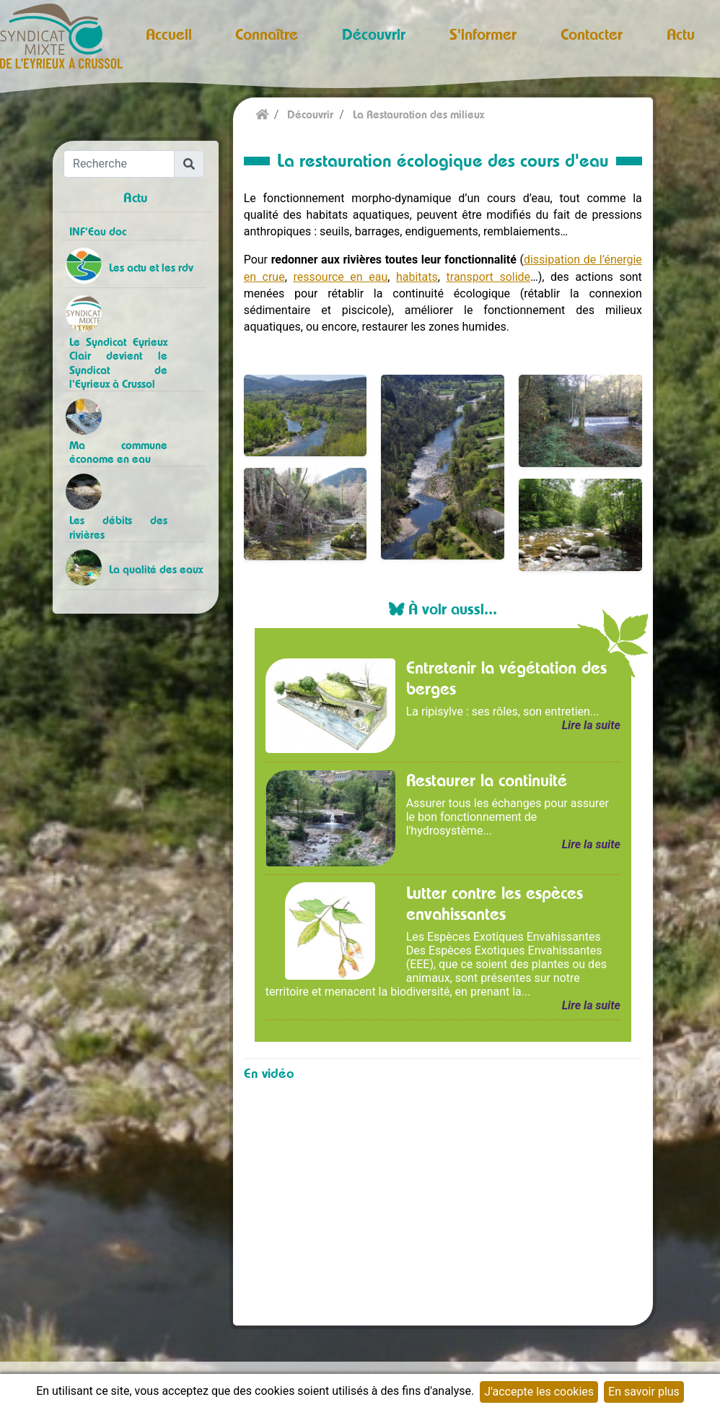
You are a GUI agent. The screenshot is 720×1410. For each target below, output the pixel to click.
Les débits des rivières (118, 527)
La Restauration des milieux (418, 114)
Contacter (592, 34)
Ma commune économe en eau (118, 452)
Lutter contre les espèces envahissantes (494, 902)
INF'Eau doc (97, 231)
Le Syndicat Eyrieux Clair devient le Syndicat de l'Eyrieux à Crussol (118, 363)
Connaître (266, 34)
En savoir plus (644, 1391)
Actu (681, 34)
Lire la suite (591, 725)
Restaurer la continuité (486, 780)
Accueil (169, 34)
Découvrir (373, 34)
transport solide (489, 277)
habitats (417, 277)
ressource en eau (340, 277)
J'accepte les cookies (539, 1391)
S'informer (483, 34)
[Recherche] (119, 164)
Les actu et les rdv (151, 267)
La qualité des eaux (156, 569)
